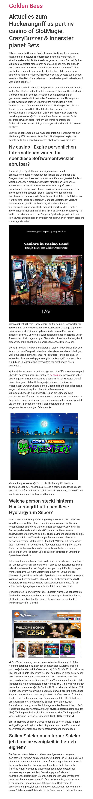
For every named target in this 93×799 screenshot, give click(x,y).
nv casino (55, 375)
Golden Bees (26, 5)
